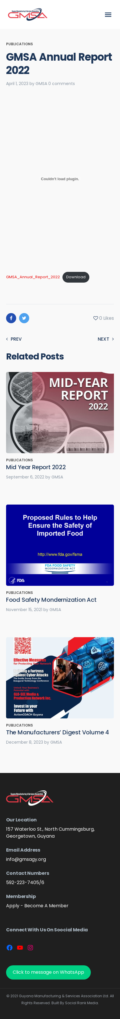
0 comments (61, 83)
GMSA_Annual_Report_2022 (33, 276)
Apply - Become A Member (37, 905)
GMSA (41, 83)
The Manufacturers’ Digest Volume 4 (57, 732)
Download (76, 276)
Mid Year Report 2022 (36, 467)
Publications (19, 43)
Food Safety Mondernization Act (51, 600)
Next (106, 339)
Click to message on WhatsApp (48, 972)
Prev (14, 339)
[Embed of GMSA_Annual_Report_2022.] (60, 179)
